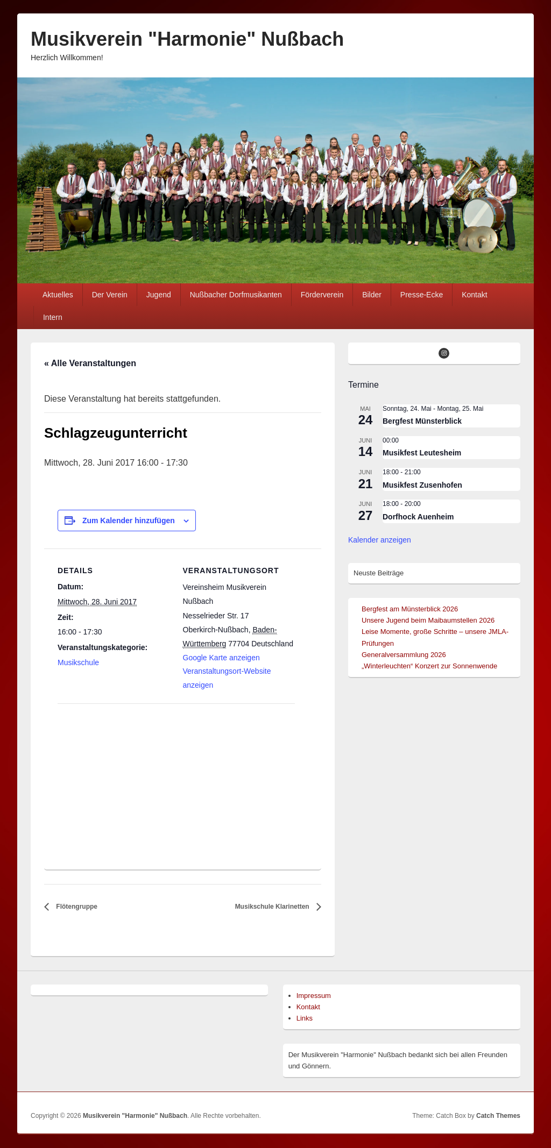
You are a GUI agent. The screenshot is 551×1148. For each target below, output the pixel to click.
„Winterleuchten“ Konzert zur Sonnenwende (429, 666)
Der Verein (110, 294)
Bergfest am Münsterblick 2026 (410, 609)
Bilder (372, 294)
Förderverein (322, 294)
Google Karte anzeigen (221, 657)
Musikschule (78, 662)
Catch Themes (498, 1116)
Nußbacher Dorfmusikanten (236, 294)
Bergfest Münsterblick (422, 421)
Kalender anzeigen (379, 540)
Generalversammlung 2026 (404, 655)
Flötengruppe (75, 906)
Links (304, 1018)
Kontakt (474, 294)
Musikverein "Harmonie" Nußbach (187, 39)
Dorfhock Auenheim (418, 516)
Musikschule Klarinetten (273, 906)
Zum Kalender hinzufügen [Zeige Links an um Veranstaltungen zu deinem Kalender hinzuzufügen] (128, 520)
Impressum (313, 996)
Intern (52, 317)
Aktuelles (58, 294)
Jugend (158, 294)
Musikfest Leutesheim (422, 452)
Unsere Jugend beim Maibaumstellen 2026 (428, 620)
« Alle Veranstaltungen (90, 363)
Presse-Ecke (421, 294)
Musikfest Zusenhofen (422, 485)
